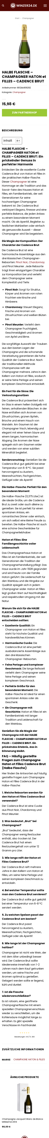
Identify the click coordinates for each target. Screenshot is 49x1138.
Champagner (28, 18)
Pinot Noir (22, 262)
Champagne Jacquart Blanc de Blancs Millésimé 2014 (22, 1120)
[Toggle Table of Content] (16, 140)
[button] (3, 5)
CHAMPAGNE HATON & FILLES (29, 1059)
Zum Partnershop (24, 112)
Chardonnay (37, 262)
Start (17, 18)
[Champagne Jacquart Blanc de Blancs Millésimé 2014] (24, 1099)
